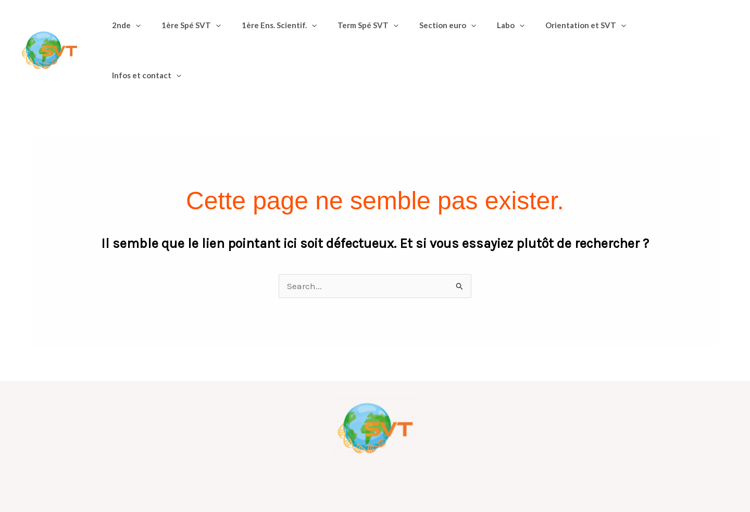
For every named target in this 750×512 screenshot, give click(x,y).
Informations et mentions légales (456, 476)
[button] (133, 31)
